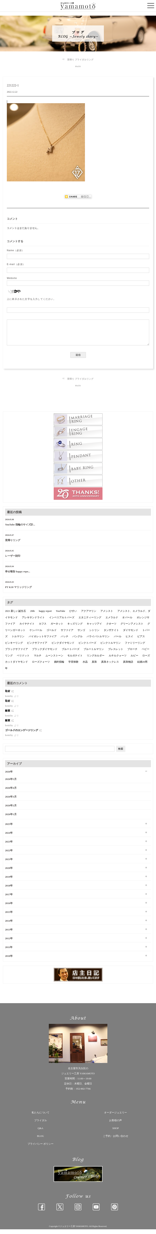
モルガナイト (75, 660)
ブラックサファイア (16, 653)
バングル (77, 641)
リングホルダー (95, 660)
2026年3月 (11, 801)
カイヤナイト (27, 628)
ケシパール (35, 634)
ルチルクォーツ (118, 660)
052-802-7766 (83, 1093)
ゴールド (51, 634)
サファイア (67, 634)
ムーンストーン (54, 660)
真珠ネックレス (110, 666)
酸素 (8, 715)
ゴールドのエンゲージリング (22, 734)
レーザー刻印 (12, 560)
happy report (45, 615)
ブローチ (132, 653)
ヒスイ (129, 641)
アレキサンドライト (33, 622)
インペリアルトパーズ (61, 622)
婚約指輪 (59, 666)
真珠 (94, 666)
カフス (42, 628)
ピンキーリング (14, 647)
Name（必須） (15, 250)
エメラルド (111, 622)
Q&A (40, 1132)
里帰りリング (12, 544)
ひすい (73, 615)
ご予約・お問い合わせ (115, 1140)
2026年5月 (11, 783)
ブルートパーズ (70, 653)
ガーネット (57, 628)
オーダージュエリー (115, 1117)
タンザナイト (111, 634)
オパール (127, 622)
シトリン (94, 634)
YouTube (60, 615)
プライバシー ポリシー (40, 1148)
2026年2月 (11, 810)
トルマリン (18, 641)
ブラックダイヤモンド (44, 653)
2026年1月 (11, 818)
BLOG (40, 1140)
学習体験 (73, 666)
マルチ (37, 660)
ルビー (134, 660)
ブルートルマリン (94, 653)
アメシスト (106, 615)
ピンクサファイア (37, 647)
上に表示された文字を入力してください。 (31, 299)
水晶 (85, 666)
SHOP (115, 1132)
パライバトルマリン (98, 641)
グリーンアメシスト (131, 628)
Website (12, 278)
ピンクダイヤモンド (63, 647)
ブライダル (40, 1125)
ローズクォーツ (41, 666)
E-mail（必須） (16, 264)
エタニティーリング (89, 622)
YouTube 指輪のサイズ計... (20, 529)
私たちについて (40, 1117)
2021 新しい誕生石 (15, 615)
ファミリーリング (135, 647)
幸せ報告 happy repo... (17, 576)
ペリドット (23, 660)
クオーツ (111, 628)
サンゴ (81, 634)
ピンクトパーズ (87, 647)
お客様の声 (115, 1125)
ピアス (141, 641)
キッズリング (75, 628)
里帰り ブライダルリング (80, 59)
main (78, 66)
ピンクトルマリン (110, 647)
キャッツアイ (94, 628)
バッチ (64, 641)
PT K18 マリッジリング (18, 591)
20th (32, 615)
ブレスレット (115, 653)
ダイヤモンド (130, 634)
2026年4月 (11, 792)
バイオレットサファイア (43, 641)
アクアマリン (88, 615)
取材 (8, 695)
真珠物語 (128, 666)
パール (117, 641)
